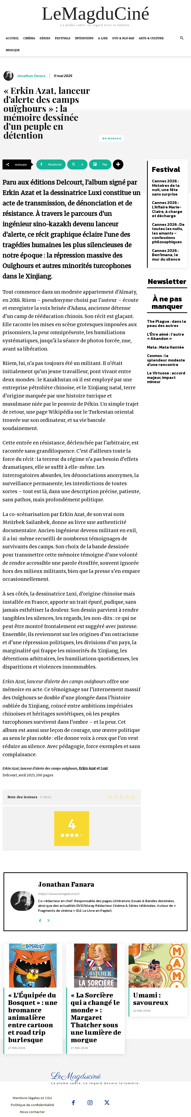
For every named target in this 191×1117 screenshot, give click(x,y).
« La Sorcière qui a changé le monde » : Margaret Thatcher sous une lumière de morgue (96, 1005)
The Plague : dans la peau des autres (164, 310)
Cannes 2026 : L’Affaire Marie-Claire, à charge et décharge (168, 205)
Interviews (84, 38)
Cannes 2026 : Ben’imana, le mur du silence (167, 246)
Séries (45, 38)
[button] (182, 38)
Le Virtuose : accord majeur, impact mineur (166, 359)
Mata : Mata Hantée (164, 333)
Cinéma (29, 38)
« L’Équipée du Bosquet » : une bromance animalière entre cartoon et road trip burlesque (32, 1007)
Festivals (62, 38)
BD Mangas (112, 138)
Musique (13, 50)
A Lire (103, 38)
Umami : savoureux (157, 994)
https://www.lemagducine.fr (59, 893)
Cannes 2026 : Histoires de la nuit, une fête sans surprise (164, 185)
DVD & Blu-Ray (123, 38)
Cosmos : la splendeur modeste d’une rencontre (166, 345)
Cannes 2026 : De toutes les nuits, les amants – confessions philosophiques (167, 227)
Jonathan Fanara (31, 76)
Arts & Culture (151, 38)
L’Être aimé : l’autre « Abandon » (164, 322)
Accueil (12, 38)
